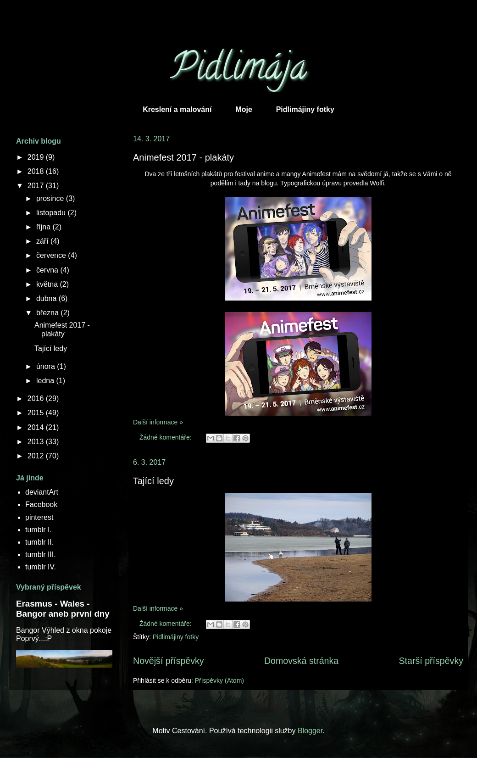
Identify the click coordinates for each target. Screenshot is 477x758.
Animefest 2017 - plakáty (183, 157)
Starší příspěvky (431, 661)
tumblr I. (38, 530)
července (52, 255)
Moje (243, 109)
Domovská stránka (301, 661)
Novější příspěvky (168, 661)
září (43, 241)
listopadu (52, 213)
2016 (37, 398)
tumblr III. (40, 554)
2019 (37, 157)
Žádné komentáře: (166, 437)
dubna (47, 298)
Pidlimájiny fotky (305, 109)
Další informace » (158, 422)
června (48, 270)
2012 (37, 456)
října (44, 227)
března (48, 313)
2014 (37, 427)
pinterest (39, 517)
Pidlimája (239, 70)
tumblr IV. (40, 567)
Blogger (310, 731)
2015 (37, 413)
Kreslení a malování (177, 109)
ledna (46, 381)
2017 (37, 186)
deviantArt (41, 492)
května (48, 284)
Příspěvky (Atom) (219, 680)
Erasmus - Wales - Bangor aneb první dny (63, 609)
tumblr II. (39, 542)
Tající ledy (153, 481)
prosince (51, 198)
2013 (37, 442)
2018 (37, 171)
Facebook (41, 504)
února (46, 366)
